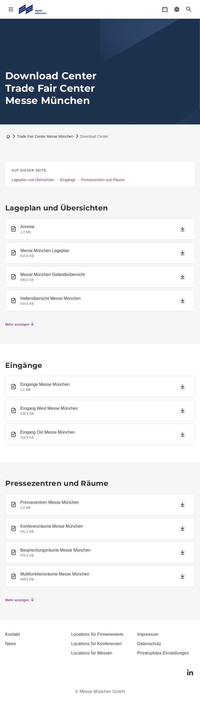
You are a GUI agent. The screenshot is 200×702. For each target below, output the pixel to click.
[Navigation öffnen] (11, 9)
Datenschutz (149, 643)
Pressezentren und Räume (103, 180)
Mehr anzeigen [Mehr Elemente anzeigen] (19, 324)
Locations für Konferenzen (96, 643)
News (10, 643)
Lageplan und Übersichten (33, 180)
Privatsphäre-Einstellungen (163, 653)
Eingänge (67, 180)
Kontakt (12, 634)
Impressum (148, 634)
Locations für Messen (91, 653)
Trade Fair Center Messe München (45, 136)
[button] (165, 9)
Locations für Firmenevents (97, 634)
